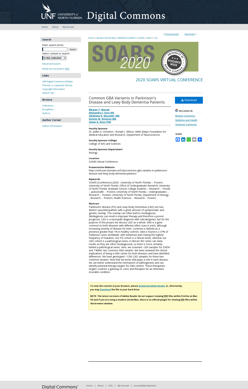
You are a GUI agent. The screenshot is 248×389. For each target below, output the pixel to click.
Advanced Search (51, 63)
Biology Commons (185, 116)
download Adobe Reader (152, 285)
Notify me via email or (55, 68)
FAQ (110, 385)
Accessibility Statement (145, 385)
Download (189, 100)
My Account (123, 385)
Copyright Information (53, 89)
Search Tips (48, 92)
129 (155, 38)
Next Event (190, 34)
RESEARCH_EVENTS (127, 38)
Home (91, 38)
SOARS (141, 38)
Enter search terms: (53, 45)
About (100, 385)
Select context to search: (56, 53)
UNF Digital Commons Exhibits (57, 81)
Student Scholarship (106, 38)
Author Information (52, 125)
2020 (149, 38)
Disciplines (47, 109)
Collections (48, 105)
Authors (46, 113)
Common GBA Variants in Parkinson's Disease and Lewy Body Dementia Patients (127, 100)
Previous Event (172, 34)
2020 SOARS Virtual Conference (169, 79)
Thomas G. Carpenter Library (57, 85)
